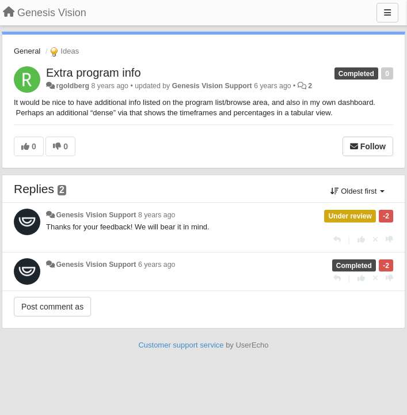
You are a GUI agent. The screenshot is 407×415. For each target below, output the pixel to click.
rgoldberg (72, 86)
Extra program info (93, 72)
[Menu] (387, 12)
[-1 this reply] (389, 239)
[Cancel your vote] (375, 239)
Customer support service (180, 345)
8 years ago (157, 215)
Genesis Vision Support (212, 86)
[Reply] (337, 239)
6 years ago (157, 265)
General (27, 51)
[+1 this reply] (361, 239)
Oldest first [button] (357, 191)
